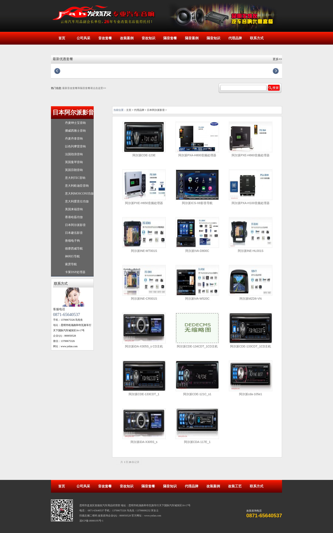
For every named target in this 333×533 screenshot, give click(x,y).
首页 (61, 38)
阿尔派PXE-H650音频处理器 (144, 203)
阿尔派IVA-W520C (197, 298)
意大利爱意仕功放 (77, 201)
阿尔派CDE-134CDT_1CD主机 (197, 346)
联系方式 (257, 38)
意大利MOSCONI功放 (79, 193)
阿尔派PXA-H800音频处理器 (197, 155)
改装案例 (127, 38)
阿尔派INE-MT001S (144, 250)
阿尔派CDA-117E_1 (197, 442)
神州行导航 (72, 256)
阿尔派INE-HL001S (251, 250)
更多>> (277, 59)
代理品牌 (235, 38)
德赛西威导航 (74, 248)
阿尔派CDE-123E (144, 155)
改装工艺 (235, 486)
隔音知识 (213, 38)
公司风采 (83, 38)
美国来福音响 (74, 209)
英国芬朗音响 (74, 170)
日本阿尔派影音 (73, 112)
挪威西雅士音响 (75, 130)
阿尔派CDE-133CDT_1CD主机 (250, 346)
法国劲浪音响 (74, 154)
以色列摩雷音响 (75, 146)
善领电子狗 (72, 240)
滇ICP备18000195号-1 (91, 520)
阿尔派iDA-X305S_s (144, 442)
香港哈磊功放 (74, 217)
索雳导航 (71, 264)
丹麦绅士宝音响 (75, 122)
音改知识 (148, 38)
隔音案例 (192, 38)
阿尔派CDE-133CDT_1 (144, 394)
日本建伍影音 (74, 232)
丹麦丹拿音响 (74, 138)
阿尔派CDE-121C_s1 (197, 394)
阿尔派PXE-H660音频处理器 (251, 155)
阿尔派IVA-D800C (197, 250)
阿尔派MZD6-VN (251, 298)
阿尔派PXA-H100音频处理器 (251, 203)
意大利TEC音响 (75, 177)
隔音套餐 (170, 38)
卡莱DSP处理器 (75, 272)
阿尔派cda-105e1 (250, 394)
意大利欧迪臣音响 (77, 185)
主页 (128, 110)
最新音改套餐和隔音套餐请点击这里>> (84, 88)
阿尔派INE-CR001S (144, 298)
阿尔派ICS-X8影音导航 (197, 203)
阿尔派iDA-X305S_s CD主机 (144, 346)
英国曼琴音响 (74, 162)
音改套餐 (105, 38)
